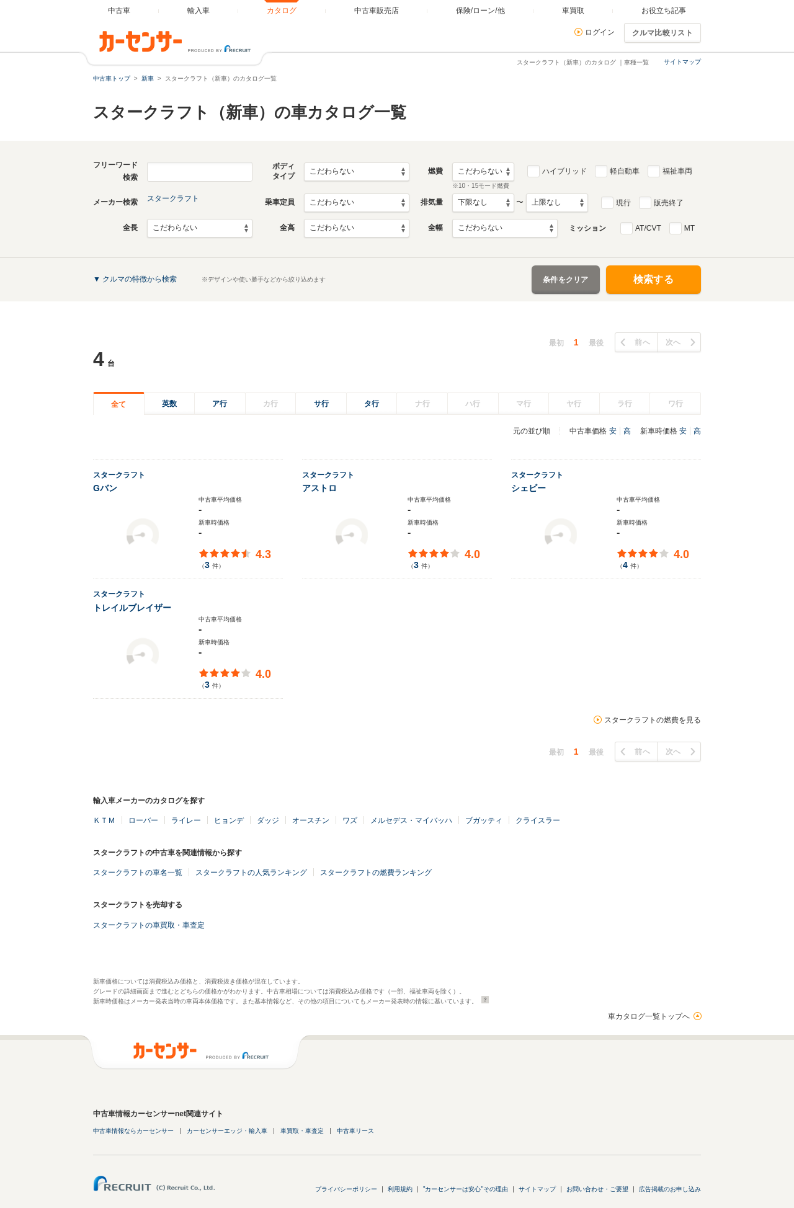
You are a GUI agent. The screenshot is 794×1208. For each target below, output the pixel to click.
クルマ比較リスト (662, 33)
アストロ (319, 488)
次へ (673, 342)
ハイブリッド (564, 171)
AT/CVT (648, 228)
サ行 (321, 403)
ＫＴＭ (104, 820)
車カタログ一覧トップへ (649, 1016)
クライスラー (537, 820)
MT (689, 228)
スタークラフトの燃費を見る (652, 720)
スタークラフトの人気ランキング (251, 872)
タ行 (371, 403)
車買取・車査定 (302, 1130)
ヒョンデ (229, 820)
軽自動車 (625, 171)
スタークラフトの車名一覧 (137, 872)
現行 (623, 202)
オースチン (310, 820)
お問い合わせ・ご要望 (597, 1189)
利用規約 (400, 1189)
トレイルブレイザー (132, 608)
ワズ (349, 820)
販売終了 (669, 202)
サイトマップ (682, 61)
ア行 (219, 403)
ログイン (600, 32)
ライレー (186, 820)
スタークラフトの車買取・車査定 (149, 925)
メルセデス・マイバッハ (411, 820)
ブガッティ (483, 820)
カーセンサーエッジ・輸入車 (227, 1130)
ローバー (143, 820)
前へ (642, 342)
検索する (653, 279)
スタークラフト (173, 198)
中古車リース (355, 1130)
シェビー (528, 488)
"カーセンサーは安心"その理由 (465, 1189)
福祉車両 (677, 171)
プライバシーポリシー (346, 1189)
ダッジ (268, 820)
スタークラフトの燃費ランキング (376, 872)
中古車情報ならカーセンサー (133, 1130)
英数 (169, 403)
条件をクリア (566, 279)
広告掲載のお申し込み (670, 1189)
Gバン (105, 488)
